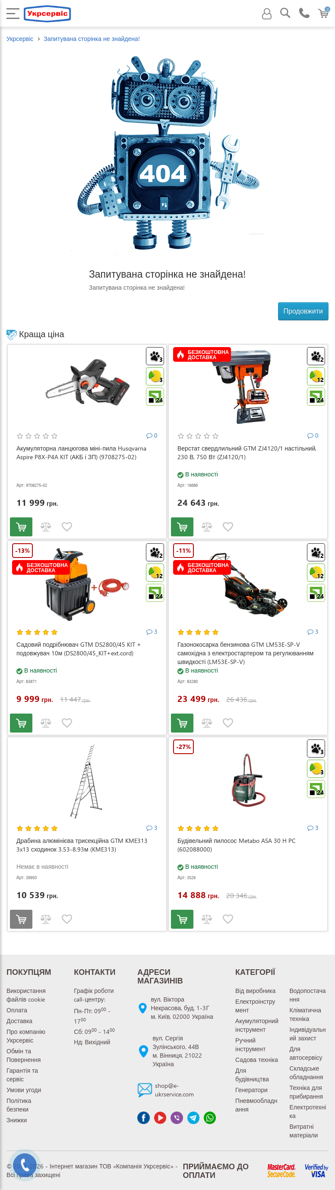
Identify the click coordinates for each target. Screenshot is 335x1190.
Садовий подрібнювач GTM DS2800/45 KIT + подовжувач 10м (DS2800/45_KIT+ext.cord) (78, 648)
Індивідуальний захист (308, 1033)
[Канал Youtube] (160, 1118)
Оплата (16, 1010)
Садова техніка (256, 1059)
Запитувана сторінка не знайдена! (91, 38)
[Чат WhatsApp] (210, 1118)
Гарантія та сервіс (22, 1074)
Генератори (251, 1090)
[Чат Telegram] (193, 1118)
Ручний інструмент (250, 1044)
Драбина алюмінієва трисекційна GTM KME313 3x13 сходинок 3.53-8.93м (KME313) (82, 844)
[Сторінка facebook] (143, 1118)
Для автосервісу (306, 1053)
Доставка (19, 1021)
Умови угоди (23, 1090)
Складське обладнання (306, 1072)
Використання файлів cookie (26, 994)
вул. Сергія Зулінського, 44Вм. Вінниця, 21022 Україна (177, 1051)
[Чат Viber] (177, 1118)
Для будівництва (252, 1074)
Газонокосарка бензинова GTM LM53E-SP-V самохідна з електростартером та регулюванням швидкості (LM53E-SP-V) (245, 653)
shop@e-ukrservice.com (174, 1089)
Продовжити (303, 310)
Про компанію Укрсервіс (25, 1035)
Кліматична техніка (306, 1014)
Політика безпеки (18, 1104)
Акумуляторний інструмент (256, 1025)
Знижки (16, 1120)
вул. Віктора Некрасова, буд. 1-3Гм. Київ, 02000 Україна (182, 1008)
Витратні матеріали (304, 1130)
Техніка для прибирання (306, 1092)
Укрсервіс (19, 38)
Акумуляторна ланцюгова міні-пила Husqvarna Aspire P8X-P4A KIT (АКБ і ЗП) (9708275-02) (81, 452)
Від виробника (255, 990)
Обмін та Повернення (23, 1055)
